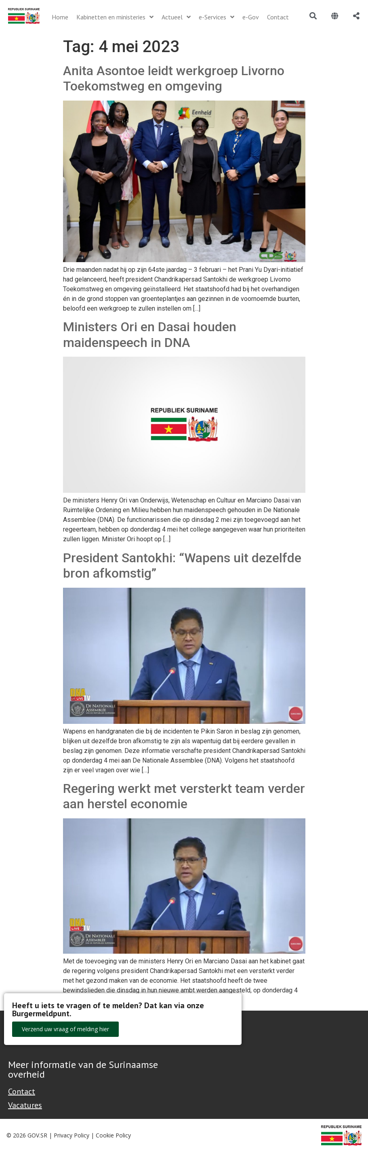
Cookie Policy (113, 1135)
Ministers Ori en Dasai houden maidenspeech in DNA (149, 334)
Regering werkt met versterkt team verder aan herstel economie (184, 796)
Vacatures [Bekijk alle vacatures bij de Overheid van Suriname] (25, 1105)
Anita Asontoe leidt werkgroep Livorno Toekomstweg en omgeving (173, 78)
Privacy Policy (71, 1135)
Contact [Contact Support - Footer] (21, 1091)
